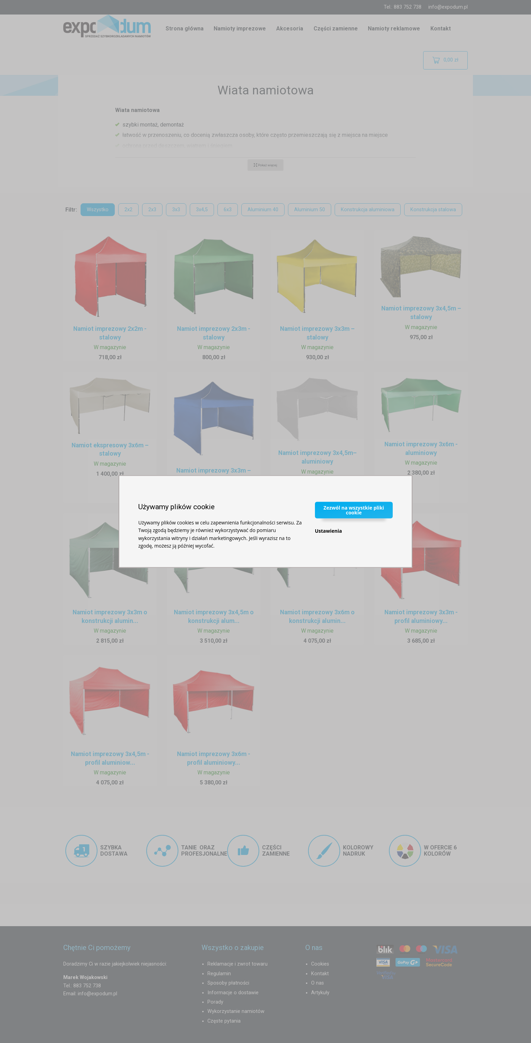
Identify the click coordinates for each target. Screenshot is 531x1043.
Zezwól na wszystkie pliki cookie (354, 509)
